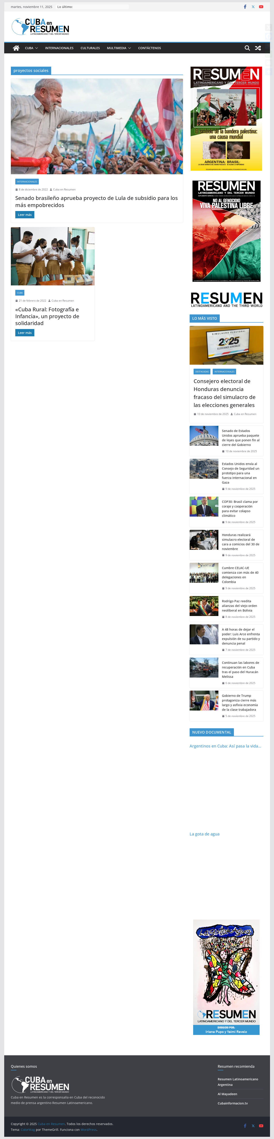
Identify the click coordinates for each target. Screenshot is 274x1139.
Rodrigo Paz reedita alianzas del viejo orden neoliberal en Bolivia (239, 605)
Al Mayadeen (227, 1094)
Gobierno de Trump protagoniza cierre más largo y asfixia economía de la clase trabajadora (240, 702)
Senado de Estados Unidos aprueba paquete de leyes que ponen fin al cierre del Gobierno (241, 438)
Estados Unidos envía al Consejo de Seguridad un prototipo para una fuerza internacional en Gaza (240, 473)
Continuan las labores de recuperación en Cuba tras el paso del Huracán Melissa (240, 670)
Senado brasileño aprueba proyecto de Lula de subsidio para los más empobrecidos (96, 201)
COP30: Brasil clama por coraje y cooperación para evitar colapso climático (240, 509)
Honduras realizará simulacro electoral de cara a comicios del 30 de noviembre (240, 542)
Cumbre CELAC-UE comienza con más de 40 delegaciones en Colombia (240, 575)
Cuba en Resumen (64, 189)
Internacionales (59, 48)
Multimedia (116, 48)
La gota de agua (205, 834)
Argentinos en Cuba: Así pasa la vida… (225, 746)
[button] (35, 48)
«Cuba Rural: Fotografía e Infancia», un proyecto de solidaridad (47, 316)
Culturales (90, 48)
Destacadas (202, 371)
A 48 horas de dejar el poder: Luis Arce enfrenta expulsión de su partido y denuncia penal (241, 636)
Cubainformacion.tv (233, 1103)
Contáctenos (149, 48)
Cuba (29, 48)
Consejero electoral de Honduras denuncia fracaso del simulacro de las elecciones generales (225, 393)
